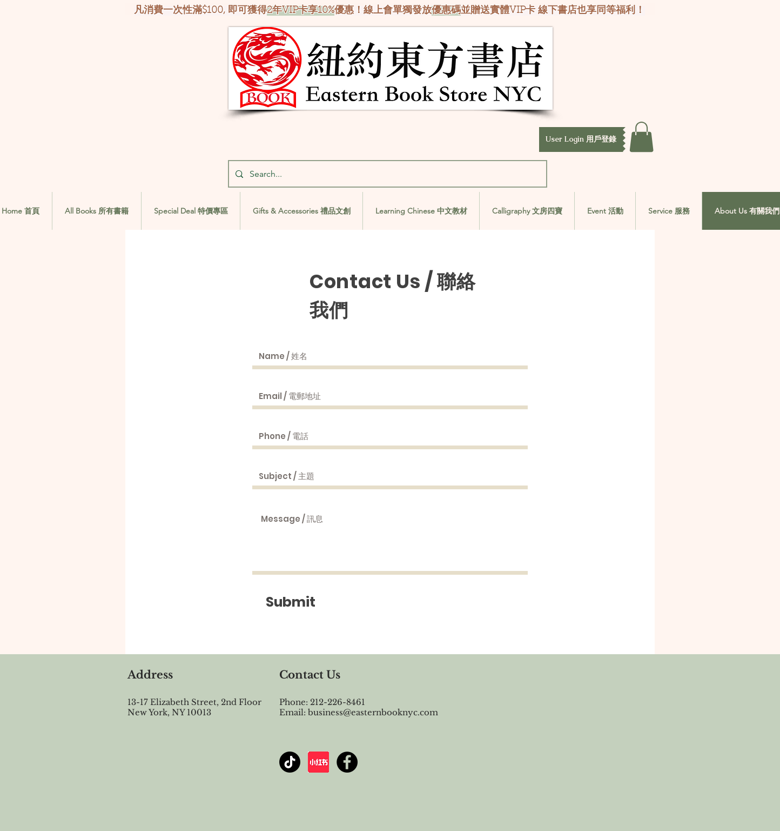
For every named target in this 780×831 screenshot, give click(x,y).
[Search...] (386, 174)
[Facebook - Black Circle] (347, 762)
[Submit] (290, 602)
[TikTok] (289, 762)
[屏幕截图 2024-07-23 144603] (318, 762)
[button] (581, 139)
